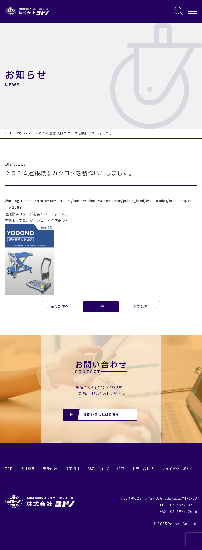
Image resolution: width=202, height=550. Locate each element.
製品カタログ (98, 469)
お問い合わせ (143, 469)
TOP (8, 469)
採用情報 (72, 469)
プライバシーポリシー (179, 469)
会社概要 (28, 469)
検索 (120, 469)
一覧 (101, 306)
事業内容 (50, 469)
